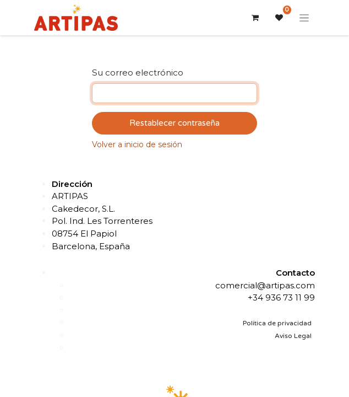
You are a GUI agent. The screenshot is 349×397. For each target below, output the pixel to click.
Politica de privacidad (277, 323)
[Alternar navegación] (304, 18)
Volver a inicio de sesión (137, 144)
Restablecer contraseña (174, 123)
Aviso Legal (293, 336)
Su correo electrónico (137, 72)
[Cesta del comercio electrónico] (255, 18)
